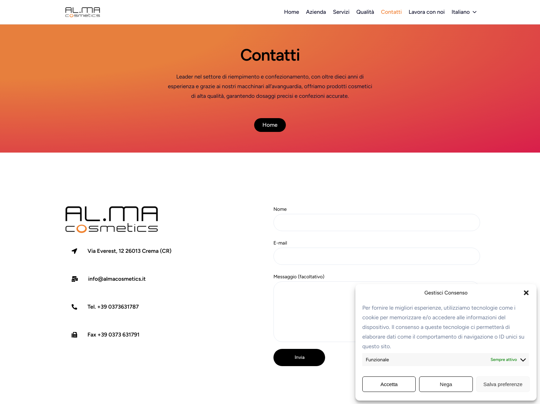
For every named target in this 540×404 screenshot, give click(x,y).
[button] (526, 292)
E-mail (376, 252)
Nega (446, 384)
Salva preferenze (503, 384)
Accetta (389, 384)
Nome (376, 218)
